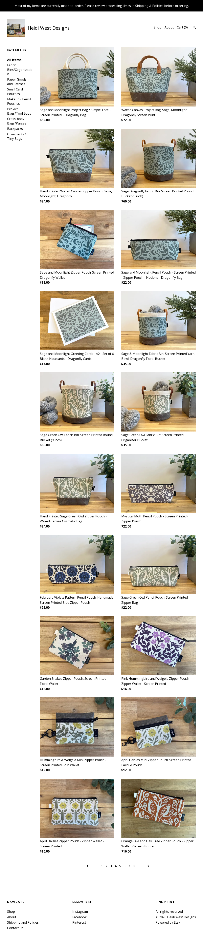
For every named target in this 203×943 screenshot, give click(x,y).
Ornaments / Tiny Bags (16, 136)
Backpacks (15, 128)
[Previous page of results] (87, 866)
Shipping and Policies (23, 922)
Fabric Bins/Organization (20, 69)
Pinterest (79, 922)
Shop (157, 27)
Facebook (79, 917)
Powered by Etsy (168, 922)
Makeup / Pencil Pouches (19, 101)
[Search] (194, 28)
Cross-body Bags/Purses (16, 121)
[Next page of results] (148, 866)
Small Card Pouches (15, 91)
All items (14, 60)
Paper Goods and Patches (16, 81)
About (169, 27)
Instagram (80, 911)
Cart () (182, 27)
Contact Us (15, 928)
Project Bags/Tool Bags (19, 111)
